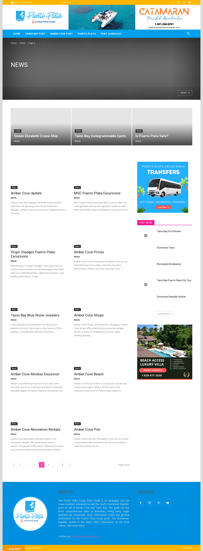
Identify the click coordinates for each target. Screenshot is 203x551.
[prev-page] (13, 465)
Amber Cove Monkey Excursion (35, 374)
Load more (164, 313)
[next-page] (69, 465)
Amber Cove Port (61, 33)
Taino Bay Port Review (169, 231)
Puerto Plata (87, 33)
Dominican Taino (166, 247)
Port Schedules (111, 33)
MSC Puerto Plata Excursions (97, 193)
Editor (17, 141)
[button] (188, 34)
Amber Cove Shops (89, 315)
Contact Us (66, 2)
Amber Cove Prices (89, 252)
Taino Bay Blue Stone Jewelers (35, 315)
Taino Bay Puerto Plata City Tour (174, 280)
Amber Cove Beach (89, 374)
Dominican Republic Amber (171, 296)
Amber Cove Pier (87, 429)
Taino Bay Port (35, 33)
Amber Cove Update (26, 193)
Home (16, 33)
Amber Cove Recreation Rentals (35, 429)
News (22, 43)
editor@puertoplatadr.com (85, 536)
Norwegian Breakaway (169, 264)
